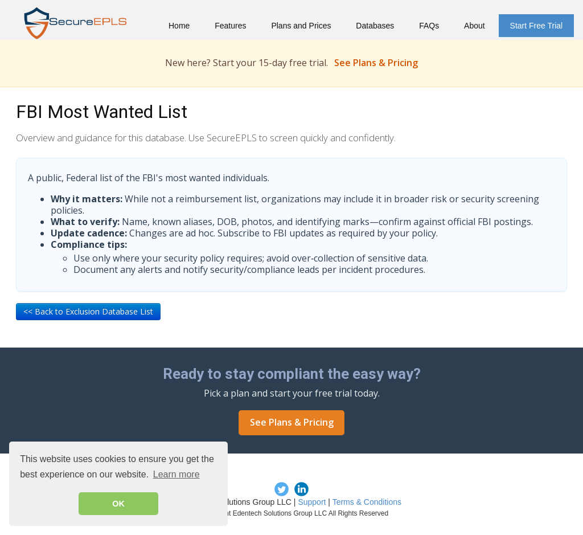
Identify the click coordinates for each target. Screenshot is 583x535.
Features (230, 25)
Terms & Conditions (366, 502)
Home (179, 25)
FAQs (429, 25)
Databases (375, 25)
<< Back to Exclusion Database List (88, 311)
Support (312, 502)
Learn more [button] (176, 474)
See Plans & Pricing (376, 62)
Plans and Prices (301, 25)
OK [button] (118, 503)
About (474, 25)
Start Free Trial (536, 25)
